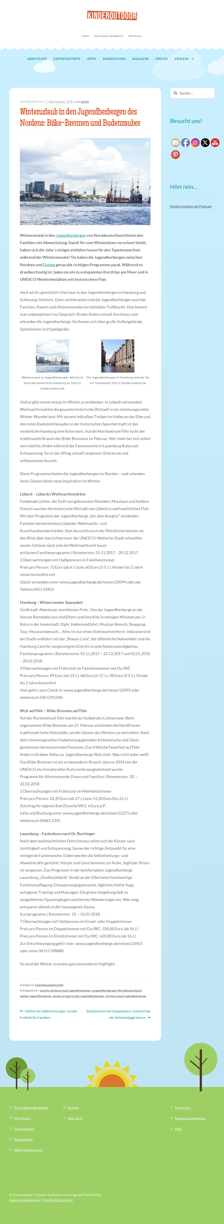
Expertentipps (67, 59)
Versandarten (23, 1139)
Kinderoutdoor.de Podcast (191, 206)
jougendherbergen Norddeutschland (116, 990)
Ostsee (49, 264)
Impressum (182, 1107)
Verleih (182, 59)
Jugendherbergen (71, 235)
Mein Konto (135, 36)
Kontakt (73, 1107)
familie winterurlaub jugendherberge (65, 990)
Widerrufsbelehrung (28, 1150)
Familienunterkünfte (49, 985)
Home (85, 36)
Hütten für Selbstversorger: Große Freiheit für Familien (48, 1013)
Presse (162, 59)
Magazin (140, 59)
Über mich (75, 1118)
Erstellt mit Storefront (57, 1200)
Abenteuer (37, 59)
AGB (178, 1129)
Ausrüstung (114, 59)
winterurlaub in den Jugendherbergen (78, 996)
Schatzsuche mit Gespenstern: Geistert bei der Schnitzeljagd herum (118, 1013)
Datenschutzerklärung (190, 1118)
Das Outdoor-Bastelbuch (108, 36)
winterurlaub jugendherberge (125, 996)
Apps (91, 59)
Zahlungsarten (24, 1129)
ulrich (85, 101)
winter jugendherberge (35, 996)
